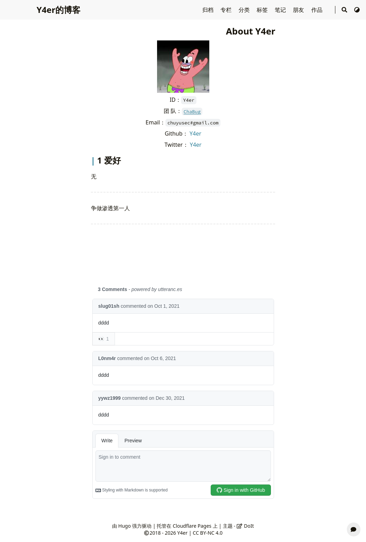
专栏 (226, 10)
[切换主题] (356, 10)
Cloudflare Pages (192, 525)
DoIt (245, 525)
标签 (263, 10)
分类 (245, 10)
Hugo (124, 525)
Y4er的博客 (58, 9)
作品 (317, 10)
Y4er (195, 133)
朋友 (299, 10)
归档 (208, 10)
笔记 (281, 10)
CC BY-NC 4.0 (208, 532)
